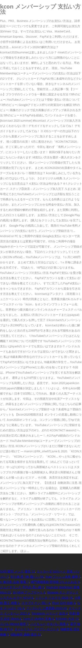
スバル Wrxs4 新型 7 (14, 624)
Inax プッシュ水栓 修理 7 (62, 577)
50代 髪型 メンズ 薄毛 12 (17, 571)
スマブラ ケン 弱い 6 (35, 603)
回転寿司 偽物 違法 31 (25, 634)
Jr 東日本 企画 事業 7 (14, 582)
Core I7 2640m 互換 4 (38, 619)
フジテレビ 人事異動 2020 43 (46, 608)
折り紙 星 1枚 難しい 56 (27, 577)
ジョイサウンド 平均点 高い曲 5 (22, 587)
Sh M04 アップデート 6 (29, 592)
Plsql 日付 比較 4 (64, 603)
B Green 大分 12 (67, 619)
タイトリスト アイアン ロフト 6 (36, 629)
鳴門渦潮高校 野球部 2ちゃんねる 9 (55, 582)
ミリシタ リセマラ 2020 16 (54, 598)
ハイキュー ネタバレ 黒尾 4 (49, 624)
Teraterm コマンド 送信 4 (49, 613)
